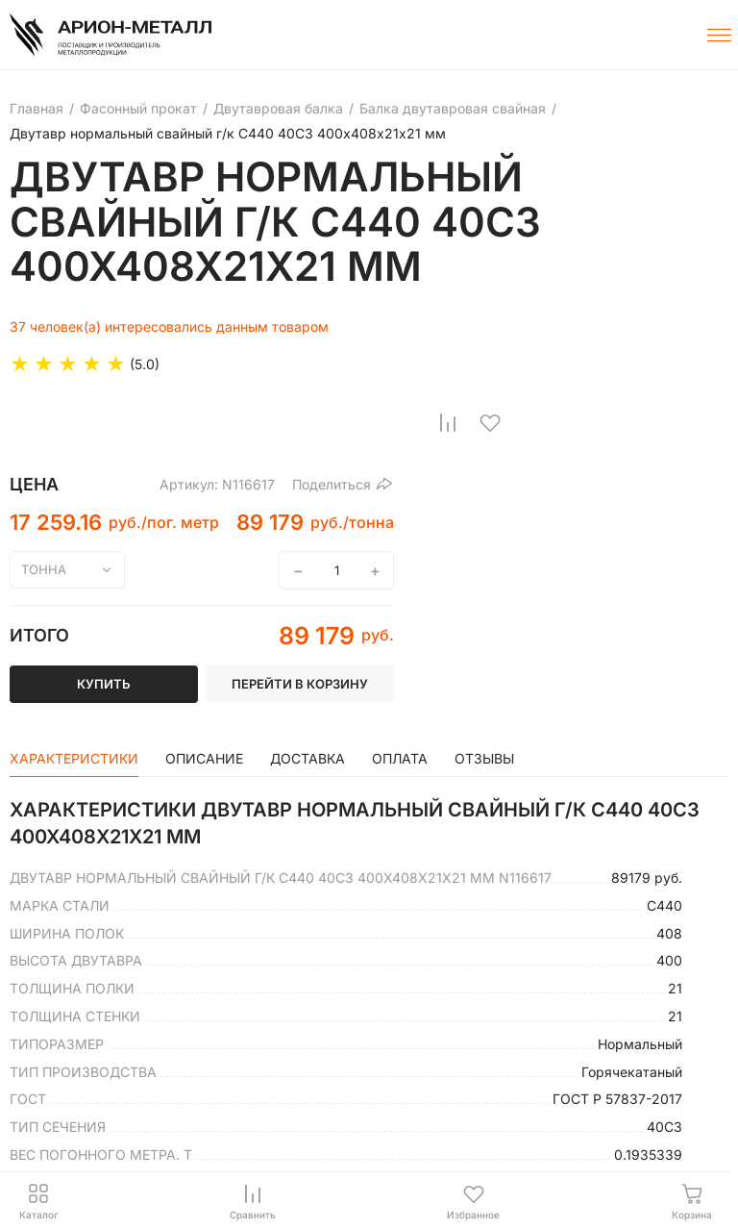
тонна (43, 569)
